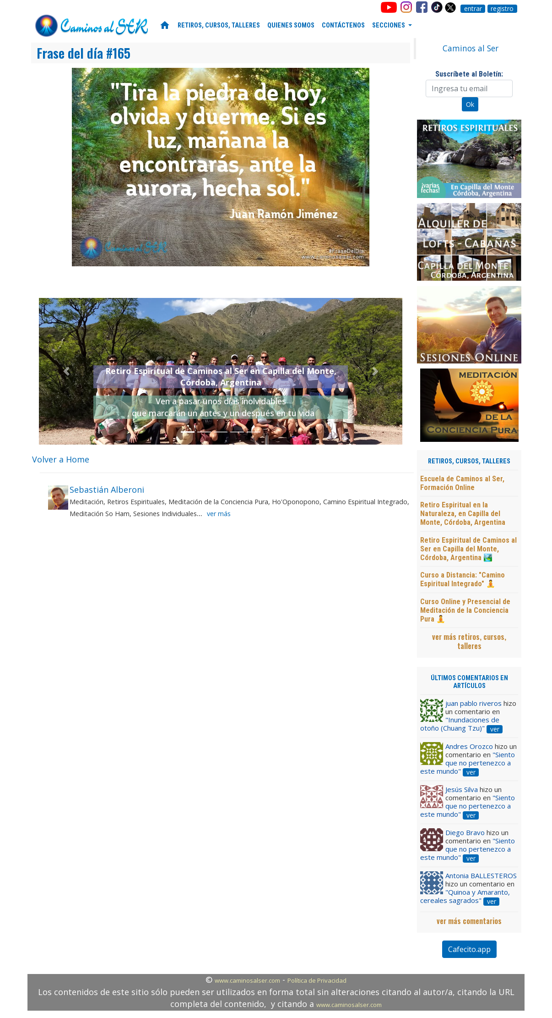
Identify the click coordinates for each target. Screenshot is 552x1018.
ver (494, 729)
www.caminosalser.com (247, 980)
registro (502, 9)
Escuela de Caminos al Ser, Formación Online (462, 483)
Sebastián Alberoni (107, 489)
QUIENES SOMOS (290, 25)
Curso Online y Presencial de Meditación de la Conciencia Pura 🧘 (465, 610)
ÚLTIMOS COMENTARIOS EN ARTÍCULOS (469, 682)
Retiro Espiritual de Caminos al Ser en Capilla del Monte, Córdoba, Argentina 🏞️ (468, 549)
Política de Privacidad (316, 980)
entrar (473, 9)
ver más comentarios (469, 920)
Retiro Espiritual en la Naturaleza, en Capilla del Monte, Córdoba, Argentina (462, 514)
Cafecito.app (469, 949)
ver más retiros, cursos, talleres (469, 641)
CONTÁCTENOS (343, 25)
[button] (66, 371)
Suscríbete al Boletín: (469, 74)
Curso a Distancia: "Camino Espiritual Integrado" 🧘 (462, 579)
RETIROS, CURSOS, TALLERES (219, 25)
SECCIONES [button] (389, 25)
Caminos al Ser (470, 48)
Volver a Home (60, 459)
